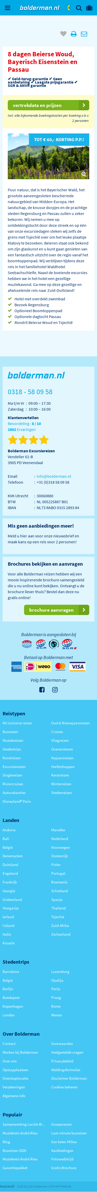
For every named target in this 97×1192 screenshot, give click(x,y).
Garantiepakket (15, 1167)
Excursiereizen (14, 766)
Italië (7, 934)
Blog (6, 1141)
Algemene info (14, 1095)
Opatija (57, 980)
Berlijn (8, 988)
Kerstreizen (60, 775)
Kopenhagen (13, 1006)
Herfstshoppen (62, 766)
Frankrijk (10, 882)
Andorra (9, 829)
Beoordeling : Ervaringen (24, 426)
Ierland (8, 916)
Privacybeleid (62, 1061)
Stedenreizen (61, 792)
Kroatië (8, 943)
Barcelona (11, 971)
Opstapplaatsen (15, 1069)
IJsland (8, 925)
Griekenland (12, 899)
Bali (6, 838)
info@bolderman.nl (54, 476)
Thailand (58, 908)
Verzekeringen (14, 1087)
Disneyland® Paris (17, 801)
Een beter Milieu (64, 1141)
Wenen (56, 1015)
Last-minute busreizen (69, 1133)
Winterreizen (61, 783)
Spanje (56, 899)
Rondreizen (12, 757)
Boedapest (11, 997)
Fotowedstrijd (62, 1159)
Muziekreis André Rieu (20, 1133)
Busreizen (10, 731)
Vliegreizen (60, 740)
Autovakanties (14, 792)
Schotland (59, 890)
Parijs (55, 988)
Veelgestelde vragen (67, 1052)
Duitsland (10, 864)
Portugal (58, 873)
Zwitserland (60, 934)
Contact (9, 1043)
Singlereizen (12, 775)
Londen (8, 1015)
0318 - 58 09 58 (69, 8)
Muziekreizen (13, 740)
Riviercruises (13, 783)
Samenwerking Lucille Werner (24, 1124)
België (8, 847)
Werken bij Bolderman (20, 1052)
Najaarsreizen (62, 757)
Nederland (59, 838)
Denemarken (13, 855)
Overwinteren (62, 749)
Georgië (9, 890)
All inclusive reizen (17, 722)
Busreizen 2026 (14, 1150)
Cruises (57, 731)
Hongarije (11, 908)
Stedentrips (12, 749)
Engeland (10, 873)
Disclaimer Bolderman (69, 1078)
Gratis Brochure (63, 1167)
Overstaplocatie (15, 1078)
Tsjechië (57, 916)
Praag (56, 997)
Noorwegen (60, 847)
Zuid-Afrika (60, 925)
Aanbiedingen (62, 1150)
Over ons (10, 1061)
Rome (56, 1006)
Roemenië (59, 882)
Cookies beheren (64, 1087)
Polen (56, 864)
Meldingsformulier (65, 1069)
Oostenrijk (59, 855)
